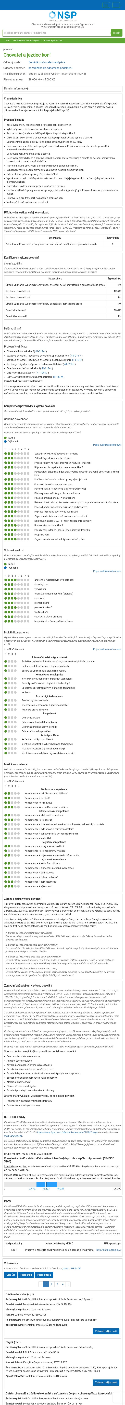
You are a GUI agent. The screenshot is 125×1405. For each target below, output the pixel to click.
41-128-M (42, 372)
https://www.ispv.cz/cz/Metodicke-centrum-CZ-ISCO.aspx (67, 1132)
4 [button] (63, 1284)
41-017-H (40, 351)
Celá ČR (10, 1275)
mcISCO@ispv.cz (13, 1135)
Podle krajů (26, 1275)
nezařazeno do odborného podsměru (50, 68)
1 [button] (46, 1284)
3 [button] (57, 1284)
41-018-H (47, 368)
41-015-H (77, 360)
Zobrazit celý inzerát (106, 1331)
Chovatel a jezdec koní (52, 40)
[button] (40, 1284)
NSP (7, 40)
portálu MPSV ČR (71, 1268)
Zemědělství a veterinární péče (25, 40)
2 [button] (51, 1284)
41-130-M (58, 377)
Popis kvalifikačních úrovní (107, 444)
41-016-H (76, 355)
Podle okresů (44, 1275)
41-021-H (69, 364)
